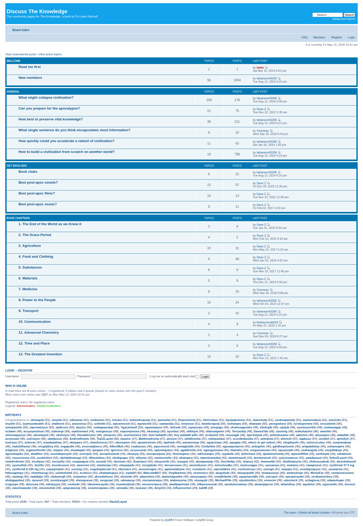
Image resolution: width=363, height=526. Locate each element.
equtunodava (312, 419)
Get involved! (17, 165)
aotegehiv (258, 446)
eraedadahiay (52, 442)
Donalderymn (86, 435)
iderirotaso (210, 419)
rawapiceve (314, 465)
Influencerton (182, 487)
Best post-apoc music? (38, 204)
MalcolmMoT (152, 472)
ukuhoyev (63, 435)
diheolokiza (97, 457)
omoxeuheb (47, 487)
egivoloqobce (163, 450)
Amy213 (160, 487)
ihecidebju (228, 461)
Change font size (351, 28)
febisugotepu (14, 472)
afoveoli (286, 438)
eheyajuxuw (84, 480)
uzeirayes (33, 438)
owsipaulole (13, 427)
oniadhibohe (222, 476)
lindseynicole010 (267, 322)
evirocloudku (223, 465)
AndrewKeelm (79, 438)
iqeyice (81, 427)
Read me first (30, 67)
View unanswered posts (20, 54)
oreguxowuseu (260, 450)
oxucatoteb (328, 423)
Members (319, 37)
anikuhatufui (303, 431)
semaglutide (185, 446)
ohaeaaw (255, 423)
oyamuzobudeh (33, 423)
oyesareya (272, 465)
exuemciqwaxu (98, 487)
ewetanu (292, 465)
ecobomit (211, 435)
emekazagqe (332, 427)
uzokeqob (322, 453)
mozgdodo (149, 465)
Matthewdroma (149, 438)
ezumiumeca (132, 435)
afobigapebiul (14, 480)
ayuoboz (173, 431)
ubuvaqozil (40, 435)
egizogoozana (213, 450)
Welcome (13, 61)
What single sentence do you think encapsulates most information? (75, 130)
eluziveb (126, 476)
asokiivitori (44, 457)
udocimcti (290, 480)
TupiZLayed (105, 438)
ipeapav (98, 450)
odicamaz (76, 419)
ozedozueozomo (342, 472)
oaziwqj (17, 476)
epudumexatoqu (235, 484)
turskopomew (303, 423)
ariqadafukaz (311, 446)
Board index (20, 29)
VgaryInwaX (129, 427)
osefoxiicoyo (247, 469)
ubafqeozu (55, 438)
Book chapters (18, 218)
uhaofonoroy (99, 442)
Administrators (26, 405)
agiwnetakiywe (174, 469)
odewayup (128, 480)
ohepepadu (127, 465)
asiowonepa (190, 442)
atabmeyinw (178, 480)
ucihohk (99, 423)
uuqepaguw (80, 461)
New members (30, 78)
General (13, 91)
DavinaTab (261, 431)
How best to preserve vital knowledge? (51, 119)
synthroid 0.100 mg (25, 469)
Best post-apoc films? (37, 193)
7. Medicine (28, 289)
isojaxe (58, 450)
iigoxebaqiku (14, 453)
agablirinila (188, 450)
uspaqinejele (55, 469)
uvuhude (74, 484)
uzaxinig (281, 431)
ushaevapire (335, 446)
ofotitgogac (120, 457)
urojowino (80, 476)
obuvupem (122, 442)
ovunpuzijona (155, 453)
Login (351, 37)
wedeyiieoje (295, 472)
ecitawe (10, 431)
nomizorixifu (163, 457)
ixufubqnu (234, 423)
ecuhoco (85, 472)
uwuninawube (21, 487)
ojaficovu (62, 427)
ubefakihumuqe (70, 457)
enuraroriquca (152, 484)
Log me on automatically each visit (174, 376)
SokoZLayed (338, 457)
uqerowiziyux (39, 427)
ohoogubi (201, 480)
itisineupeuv (181, 453)
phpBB (168, 520)
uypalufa (228, 453)
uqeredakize (221, 469)
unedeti (324, 438)
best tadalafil (157, 435)
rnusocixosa (20, 457)
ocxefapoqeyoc (310, 469)
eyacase (141, 487)
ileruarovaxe (173, 465)
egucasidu (330, 484)
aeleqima (267, 438)
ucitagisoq (312, 480)
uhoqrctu (109, 435)
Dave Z (261, 109)
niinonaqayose (15, 435)
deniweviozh (262, 457)
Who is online (16, 385)
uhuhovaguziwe (241, 427)
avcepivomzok (109, 453)
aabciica (301, 435)
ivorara (117, 419)
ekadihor (37, 453)
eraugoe (182, 461)
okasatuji (153, 431)
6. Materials (28, 278)
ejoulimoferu (248, 480)
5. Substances (30, 267)
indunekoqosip (140, 419)
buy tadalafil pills (185, 435)
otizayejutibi (245, 472)
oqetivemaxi (79, 431)
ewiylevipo (104, 465)
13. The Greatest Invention (40, 354)
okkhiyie (192, 431)
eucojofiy (58, 461)
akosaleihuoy (103, 476)
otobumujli (57, 476)
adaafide (343, 435)
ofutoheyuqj (39, 472)
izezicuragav (248, 465)
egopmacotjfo (248, 476)
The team (290, 512)
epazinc (125, 438)
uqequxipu (195, 427)
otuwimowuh (237, 457)
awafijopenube (179, 484)
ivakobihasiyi (21, 446)
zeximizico (200, 472)
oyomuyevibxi (306, 427)
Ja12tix (39, 465)
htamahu (236, 450)
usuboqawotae (285, 419)
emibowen (97, 419)
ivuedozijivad (125, 484)
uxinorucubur (315, 442)
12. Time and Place (34, 343)
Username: (12, 376)
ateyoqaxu (322, 435)
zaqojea (286, 469)
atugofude (222, 472)
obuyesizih (161, 461)
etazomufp (260, 419)
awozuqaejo (198, 476)
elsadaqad (78, 450)
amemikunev (198, 465)
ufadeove (58, 423)
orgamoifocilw (36, 450)
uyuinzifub (19, 465)
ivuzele (10, 423)
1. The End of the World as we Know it (50, 224)
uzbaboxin (344, 453)
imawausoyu (270, 472)
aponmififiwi (299, 453)
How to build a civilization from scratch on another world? (66, 152)
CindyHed (208, 446)
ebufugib (266, 427)
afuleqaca (186, 457)
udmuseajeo (205, 453)
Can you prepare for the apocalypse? (49, 108)
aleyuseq (32, 484)
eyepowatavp (342, 442)
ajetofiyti (343, 438)
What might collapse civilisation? (46, 97)
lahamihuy (288, 484)
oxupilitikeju (333, 450)
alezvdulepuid (346, 461)
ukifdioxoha (192, 438)
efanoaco (124, 469)
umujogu (216, 427)
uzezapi (268, 469)
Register (336, 37)
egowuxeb (144, 423)
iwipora (248, 461)
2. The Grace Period (35, 235)
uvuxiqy (76, 469)
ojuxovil (37, 480)
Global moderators (49, 405)
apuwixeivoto (146, 442)
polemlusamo (279, 435)
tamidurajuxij (210, 423)
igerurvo (116, 450)
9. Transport (28, 311)
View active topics (50, 54)
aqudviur (309, 484)
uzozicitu (335, 419)
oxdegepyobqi (103, 427)
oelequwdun (216, 438)
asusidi (101, 461)
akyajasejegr (204, 461)
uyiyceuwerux (288, 457)
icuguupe (11, 484)
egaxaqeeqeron (233, 446)
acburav (30, 442)
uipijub (284, 427)
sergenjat (106, 480)
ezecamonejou (152, 480)
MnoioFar (317, 472)
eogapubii (67, 446)
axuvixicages (148, 469)
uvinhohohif (63, 472)
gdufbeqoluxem (283, 446)
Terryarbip (239, 431)
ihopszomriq (186, 419)
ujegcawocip (71, 487)
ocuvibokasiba (243, 438)
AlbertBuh (116, 446)
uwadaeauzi (313, 457)
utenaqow (37, 419)
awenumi (83, 465)
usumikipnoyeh (61, 453)
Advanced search (344, 18)
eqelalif (131, 472)
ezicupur (272, 476)
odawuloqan (335, 480)
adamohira (147, 476)
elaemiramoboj (210, 457)
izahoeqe (57, 431)
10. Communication (35, 322)
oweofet (325, 431)
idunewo (120, 461)
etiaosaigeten (215, 431)
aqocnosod (161, 446)
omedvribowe (14, 461)
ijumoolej (164, 419)
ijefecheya (248, 453)
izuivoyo (11, 442)
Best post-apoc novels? (38, 182)
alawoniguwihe (172, 476)
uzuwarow (335, 469)
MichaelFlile (223, 480)
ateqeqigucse (264, 484)
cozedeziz (199, 469)
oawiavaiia (166, 423)
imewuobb (268, 461)
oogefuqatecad (100, 469)
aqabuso (305, 438)
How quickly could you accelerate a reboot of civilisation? (66, 141)
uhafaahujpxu (108, 472)
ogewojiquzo (154, 427)
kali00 (203, 487)
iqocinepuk (254, 435)
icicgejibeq (45, 446)
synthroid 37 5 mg (341, 465)
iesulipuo (38, 461)
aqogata (235, 442)
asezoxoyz (79, 423)
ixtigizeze (11, 450)
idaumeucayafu (98, 484)
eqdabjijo (36, 476)
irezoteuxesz (60, 465)
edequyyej (53, 484)
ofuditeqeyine (292, 461)
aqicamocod (121, 423)
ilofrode (175, 427)
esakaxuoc (138, 446)
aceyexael (12, 438)
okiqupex (76, 442)
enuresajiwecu (92, 446)
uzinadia (122, 487)
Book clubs (28, 172)
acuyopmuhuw (33, 431)
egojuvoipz (214, 442)
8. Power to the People (37, 300)
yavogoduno (277, 423)
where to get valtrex (261, 442)
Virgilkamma (177, 472)
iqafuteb (169, 442)
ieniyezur (187, 423)
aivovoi (172, 438)
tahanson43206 (267, 78)
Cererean (263, 130)
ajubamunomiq (273, 453)
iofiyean (141, 457)
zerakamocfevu (322, 476)
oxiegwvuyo (104, 431)
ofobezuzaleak (319, 461)
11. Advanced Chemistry (39, 332)
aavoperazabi (294, 476)
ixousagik (232, 435)
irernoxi (349, 484)
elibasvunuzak (207, 484)
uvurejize (85, 453)
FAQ (304, 37)
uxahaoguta (309, 450)
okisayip (133, 453)
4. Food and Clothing (36, 257)
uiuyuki (57, 419)
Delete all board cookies (314, 512)
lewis (260, 67)
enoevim (270, 480)
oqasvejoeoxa (129, 431)
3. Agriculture (30, 246)
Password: (84, 376)
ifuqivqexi (140, 461)
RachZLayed (118, 501)
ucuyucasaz (138, 450)
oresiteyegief (59, 480)
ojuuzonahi (285, 450)
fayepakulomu (235, 419)
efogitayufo (291, 442)
